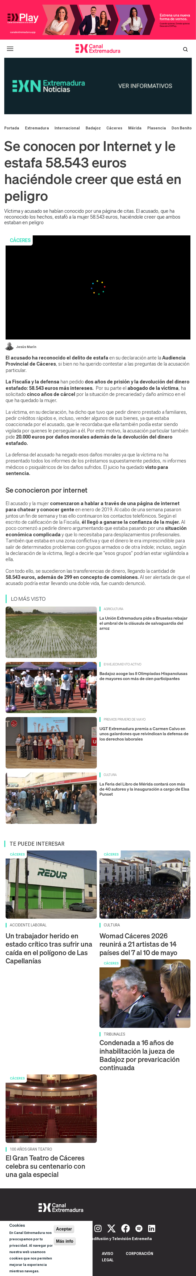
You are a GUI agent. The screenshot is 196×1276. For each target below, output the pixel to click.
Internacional (67, 128)
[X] (112, 1228)
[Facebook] (126, 1228)
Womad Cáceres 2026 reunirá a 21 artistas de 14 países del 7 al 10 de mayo (138, 944)
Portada (11, 128)
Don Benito (182, 128)
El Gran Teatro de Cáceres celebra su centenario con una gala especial (45, 1166)
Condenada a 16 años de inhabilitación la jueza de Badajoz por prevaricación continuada (139, 1055)
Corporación (139, 1254)
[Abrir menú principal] (10, 49)
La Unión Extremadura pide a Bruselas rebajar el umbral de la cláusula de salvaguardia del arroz (143, 623)
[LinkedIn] (151, 1228)
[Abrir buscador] (185, 48)
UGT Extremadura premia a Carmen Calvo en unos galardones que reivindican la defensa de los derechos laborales (144, 733)
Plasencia (156, 128)
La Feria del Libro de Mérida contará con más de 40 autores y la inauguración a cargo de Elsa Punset (144, 789)
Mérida (134, 128)
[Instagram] (98, 1228)
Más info (64, 1241)
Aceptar (64, 1229)
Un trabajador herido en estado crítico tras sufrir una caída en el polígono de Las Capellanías (49, 948)
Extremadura (37, 128)
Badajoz (93, 128)
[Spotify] (139, 1228)
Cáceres (114, 128)
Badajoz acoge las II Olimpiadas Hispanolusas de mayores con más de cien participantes (143, 676)
